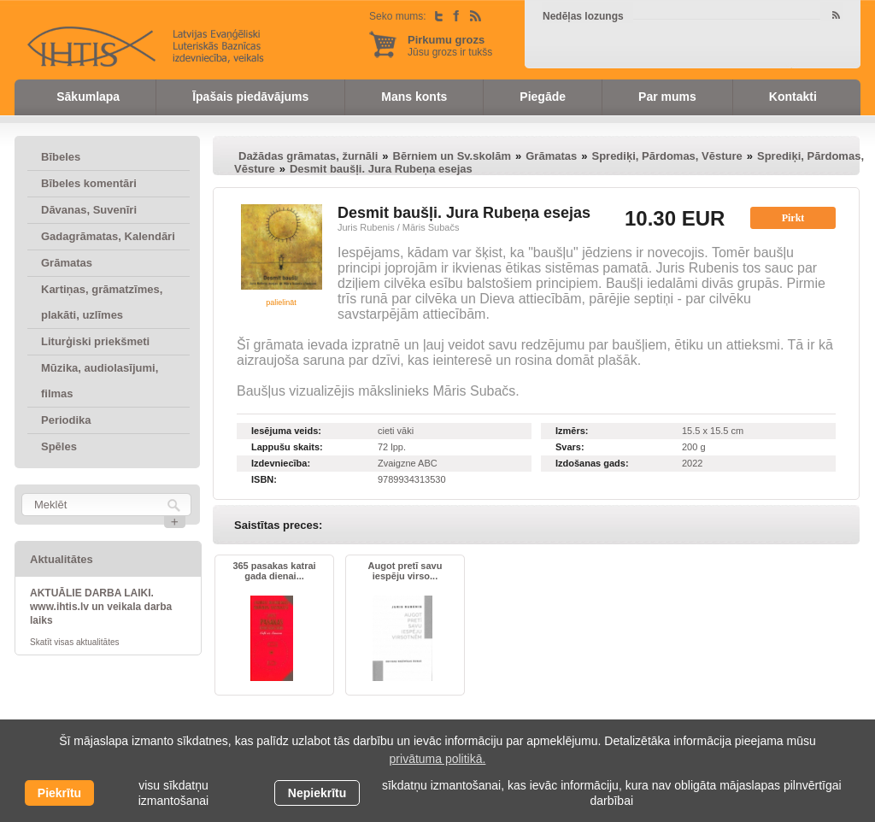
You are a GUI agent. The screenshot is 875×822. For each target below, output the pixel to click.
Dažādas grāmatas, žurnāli (308, 156)
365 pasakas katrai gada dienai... (273, 571)
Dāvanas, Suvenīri (89, 209)
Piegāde (543, 96)
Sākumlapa (88, 96)
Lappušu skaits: (287, 447)
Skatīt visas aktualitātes (75, 642)
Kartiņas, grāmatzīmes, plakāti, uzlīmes (101, 302)
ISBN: (264, 479)
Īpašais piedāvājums (250, 96)
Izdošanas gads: (592, 463)
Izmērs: (572, 431)
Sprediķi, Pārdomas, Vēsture (666, 156)
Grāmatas (66, 262)
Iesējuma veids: (286, 431)
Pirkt (793, 218)
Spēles (59, 446)
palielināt (281, 302)
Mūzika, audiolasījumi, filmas (99, 380)
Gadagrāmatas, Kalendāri (108, 236)
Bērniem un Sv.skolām (452, 156)
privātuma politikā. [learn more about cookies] (438, 759)
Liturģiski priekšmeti (95, 341)
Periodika (66, 420)
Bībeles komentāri (89, 183)
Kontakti (793, 96)
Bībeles (60, 156)
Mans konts (414, 96)
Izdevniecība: (280, 463)
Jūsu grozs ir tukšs (450, 45)
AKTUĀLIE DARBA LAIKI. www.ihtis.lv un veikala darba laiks (101, 606)
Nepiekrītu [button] (317, 793)
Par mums (667, 96)
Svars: (569, 447)
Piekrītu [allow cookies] (59, 793)
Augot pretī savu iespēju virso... (405, 571)
